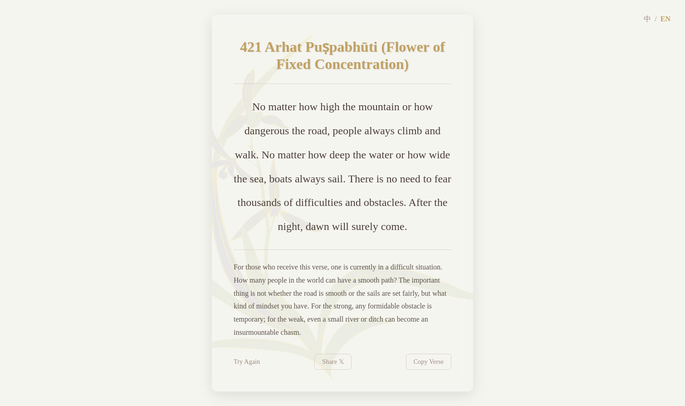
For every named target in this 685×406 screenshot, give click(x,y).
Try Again (247, 361)
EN (665, 19)
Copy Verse (429, 361)
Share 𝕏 (332, 361)
